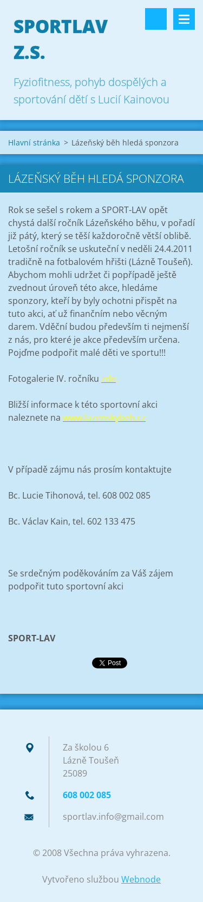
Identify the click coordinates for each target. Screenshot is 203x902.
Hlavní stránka (34, 142)
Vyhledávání (156, 19)
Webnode (141, 879)
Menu (184, 19)
